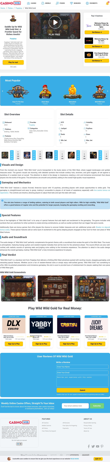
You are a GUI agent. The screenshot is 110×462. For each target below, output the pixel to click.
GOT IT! (98, 459)
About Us (86, 433)
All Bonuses (66, 424)
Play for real (13, 62)
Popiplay (13, 39)
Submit (82, 392)
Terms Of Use (88, 430)
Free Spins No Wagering (70, 427)
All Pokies (45, 430)
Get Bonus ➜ (97, 32)
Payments (93, 3)
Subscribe (97, 408)
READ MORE (75, 459)
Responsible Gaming (90, 424)
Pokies (62, 3)
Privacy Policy (88, 427)
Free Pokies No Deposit (49, 433)
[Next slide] (107, 91)
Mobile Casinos (46, 427)
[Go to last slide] (2, 91)
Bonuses (77, 3)
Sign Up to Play (14, 344)
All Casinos (45, 424)
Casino (33, 3)
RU (20, 446)
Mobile (48, 3)
